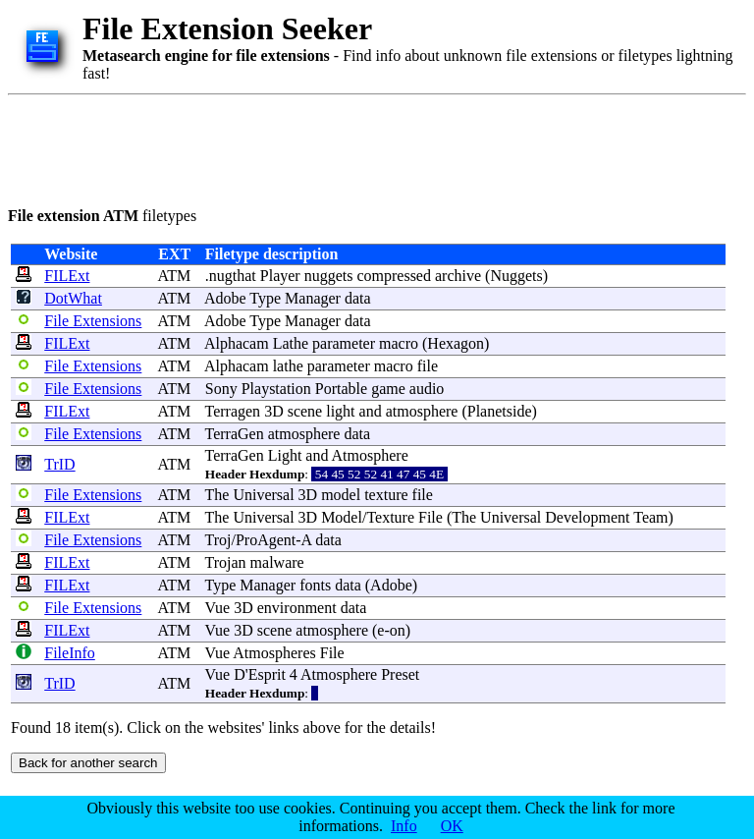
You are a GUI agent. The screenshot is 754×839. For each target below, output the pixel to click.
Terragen (233, 411)
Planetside (499, 411)
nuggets (328, 275)
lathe (288, 366)
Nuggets (516, 275)
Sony (221, 388)
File (430, 517)
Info (404, 825)
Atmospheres (274, 652)
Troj (218, 539)
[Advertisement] (365, 147)
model (340, 494)
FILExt (66, 275)
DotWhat (73, 298)
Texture (390, 517)
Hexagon (455, 343)
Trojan (225, 562)
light (340, 411)
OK (452, 825)
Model (341, 517)
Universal (263, 494)
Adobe (225, 298)
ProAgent (266, 539)
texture (385, 494)
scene (305, 411)
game (388, 388)
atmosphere (422, 411)
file (427, 366)
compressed (393, 275)
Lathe (290, 343)
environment (297, 607)
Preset (400, 674)
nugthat (232, 275)
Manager (313, 298)
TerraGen (234, 433)
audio (427, 388)
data (358, 298)
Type (265, 298)
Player (280, 275)
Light (285, 455)
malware (277, 562)
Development (587, 517)
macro (398, 343)
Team (650, 517)
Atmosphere (370, 455)
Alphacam (236, 343)
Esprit (267, 674)
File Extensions (92, 320)
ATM (173, 275)
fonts (315, 585)
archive (458, 275)
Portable (341, 388)
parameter (343, 343)
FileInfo (69, 652)
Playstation (276, 388)
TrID (59, 464)
